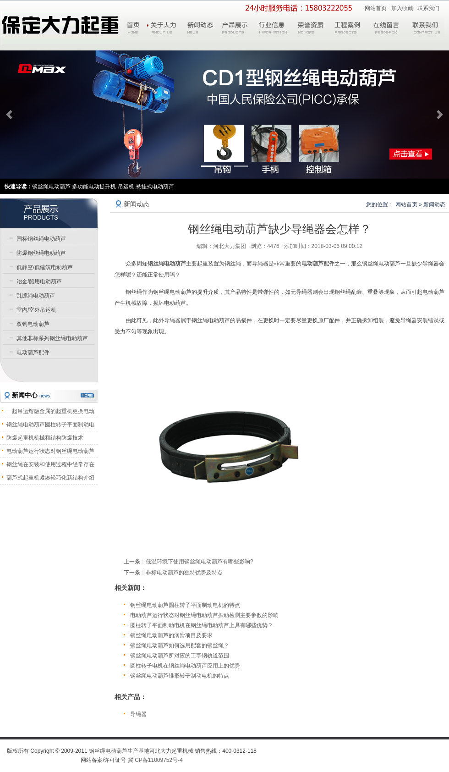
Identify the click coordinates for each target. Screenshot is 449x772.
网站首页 (376, 8)
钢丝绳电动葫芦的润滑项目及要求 (171, 635)
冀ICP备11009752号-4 (155, 760)
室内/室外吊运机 (36, 310)
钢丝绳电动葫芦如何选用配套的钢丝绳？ (179, 645)
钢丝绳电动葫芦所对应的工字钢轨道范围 (179, 655)
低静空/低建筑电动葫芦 (44, 267)
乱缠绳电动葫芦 (35, 295)
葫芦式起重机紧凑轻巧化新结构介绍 (50, 477)
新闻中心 (31, 395)
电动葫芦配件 (317, 263)
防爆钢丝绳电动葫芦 (41, 253)
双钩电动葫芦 (32, 324)
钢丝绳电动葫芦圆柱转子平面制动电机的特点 (185, 605)
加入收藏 (402, 8)
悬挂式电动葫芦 (155, 186)
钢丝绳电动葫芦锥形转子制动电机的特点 (179, 676)
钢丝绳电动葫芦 (167, 263)
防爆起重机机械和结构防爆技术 (44, 438)
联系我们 (428, 8)
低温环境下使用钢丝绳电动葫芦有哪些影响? (199, 561)
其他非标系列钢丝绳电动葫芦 (52, 338)
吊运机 (126, 186)
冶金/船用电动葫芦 (39, 281)
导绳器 (138, 714)
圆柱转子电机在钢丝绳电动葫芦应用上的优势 (185, 665)
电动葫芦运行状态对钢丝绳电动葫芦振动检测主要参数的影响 (204, 615)
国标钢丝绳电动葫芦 (41, 239)
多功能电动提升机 (94, 186)
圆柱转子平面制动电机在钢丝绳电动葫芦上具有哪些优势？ (201, 625)
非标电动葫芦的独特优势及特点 (184, 572)
